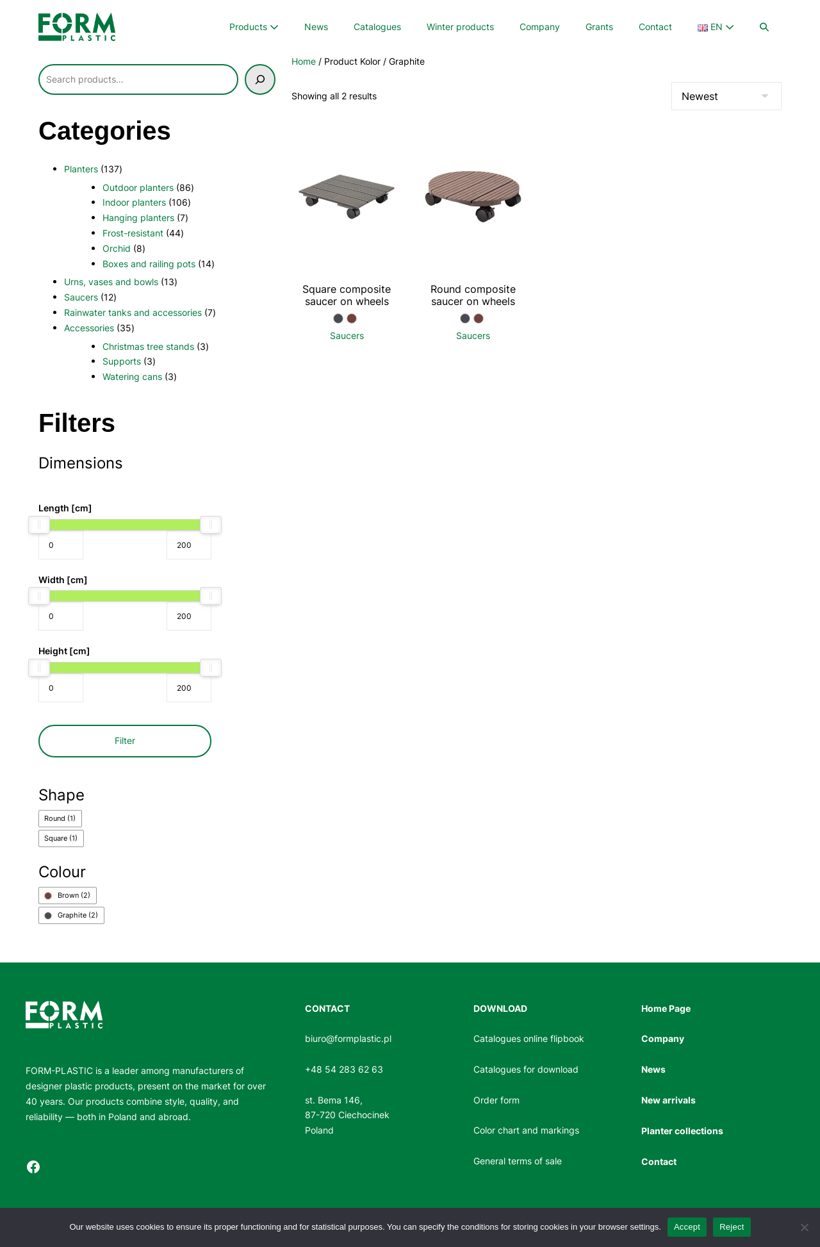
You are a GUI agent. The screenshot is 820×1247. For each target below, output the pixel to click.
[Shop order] (726, 96)
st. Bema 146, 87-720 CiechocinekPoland (347, 1115)
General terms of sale (517, 1161)
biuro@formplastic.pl (348, 1038)
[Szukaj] (260, 79)
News (316, 27)
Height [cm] (64, 651)
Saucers (347, 335)
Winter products (460, 27)
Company (540, 27)
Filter (125, 740)
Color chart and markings (526, 1130)
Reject (731, 1227)
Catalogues (377, 27)
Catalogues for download (525, 1069)
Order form (496, 1100)
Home (303, 61)
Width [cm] (63, 580)
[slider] (39, 525)
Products (254, 27)
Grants (599, 27)
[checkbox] (60, 818)
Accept (687, 1227)
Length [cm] (65, 508)
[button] (764, 27)
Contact (655, 27)
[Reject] (804, 1227)
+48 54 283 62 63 (344, 1069)
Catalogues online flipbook (528, 1038)
